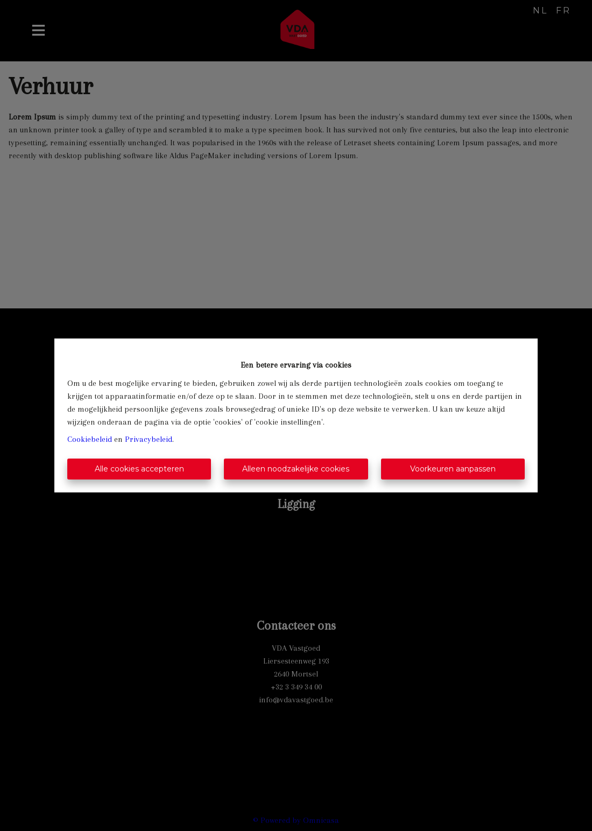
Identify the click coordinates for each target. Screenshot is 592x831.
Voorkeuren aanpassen (453, 469)
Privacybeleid (148, 439)
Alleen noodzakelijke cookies (295, 469)
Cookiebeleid (89, 439)
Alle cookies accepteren (139, 469)
